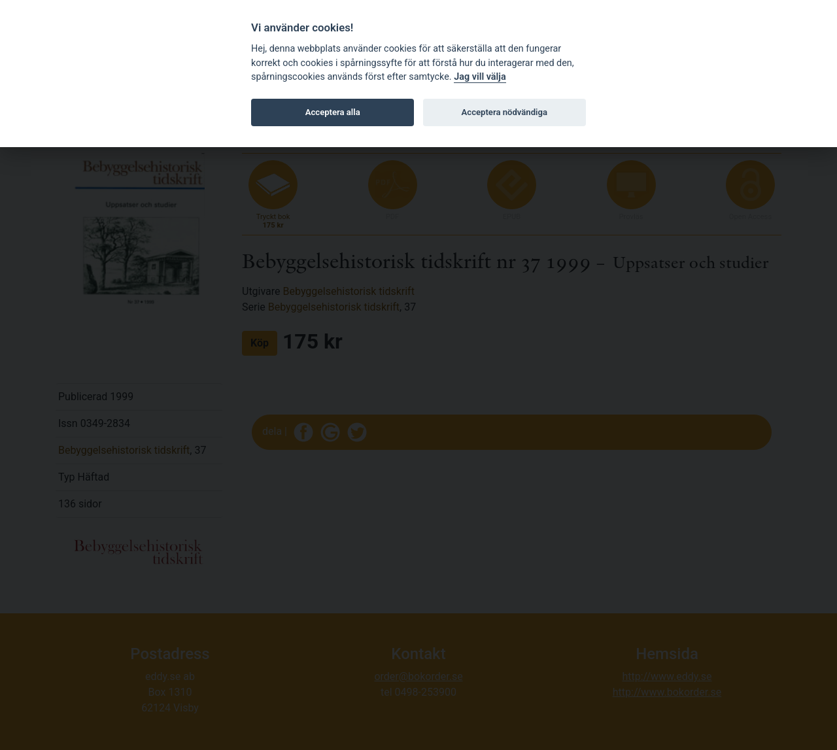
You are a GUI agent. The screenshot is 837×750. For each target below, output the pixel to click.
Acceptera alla (332, 112)
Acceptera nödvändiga (504, 112)
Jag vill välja (480, 76)
